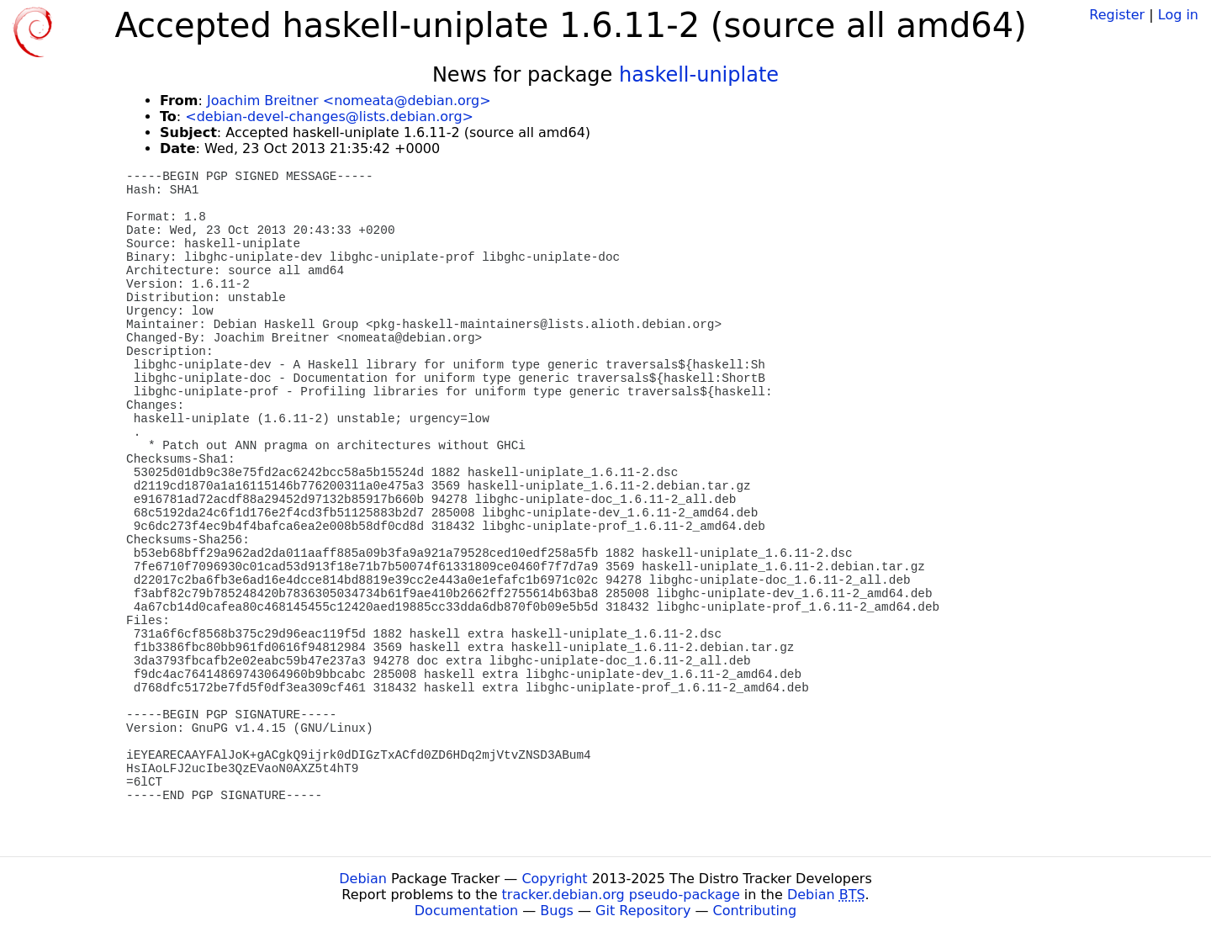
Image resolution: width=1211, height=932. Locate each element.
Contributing (755, 911)
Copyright (554, 879)
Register (1117, 15)
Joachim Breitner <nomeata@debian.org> (349, 101)
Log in (1178, 15)
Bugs (557, 911)
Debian (363, 879)
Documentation (466, 911)
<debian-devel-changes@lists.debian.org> (329, 116)
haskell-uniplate (699, 75)
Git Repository (642, 911)
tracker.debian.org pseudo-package (621, 895)
